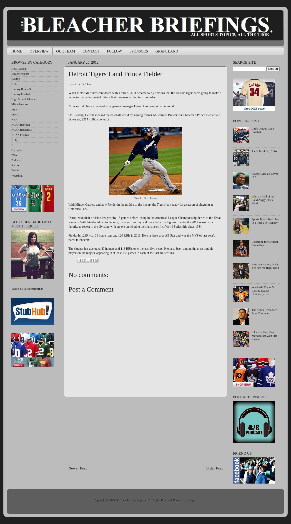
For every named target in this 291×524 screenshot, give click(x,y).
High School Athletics (24, 99)
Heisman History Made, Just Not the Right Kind (265, 266)
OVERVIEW (39, 51)
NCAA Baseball (20, 124)
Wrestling (17, 175)
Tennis (15, 170)
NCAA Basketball (21, 129)
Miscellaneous (19, 104)
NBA (14, 119)
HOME (16, 51)
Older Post (214, 468)
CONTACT (91, 51)
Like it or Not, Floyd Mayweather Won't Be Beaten (264, 336)
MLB (14, 109)
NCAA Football (20, 135)
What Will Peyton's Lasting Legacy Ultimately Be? (263, 291)
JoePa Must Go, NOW (264, 151)
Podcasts (16, 160)
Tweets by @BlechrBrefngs (27, 288)
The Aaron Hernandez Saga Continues (264, 311)
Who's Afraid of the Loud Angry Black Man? (263, 200)
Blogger (191, 500)
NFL (14, 140)
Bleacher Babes (20, 73)
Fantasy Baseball (21, 89)
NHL (14, 145)
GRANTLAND (167, 51)
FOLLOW (114, 51)
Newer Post (77, 468)
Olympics (17, 150)
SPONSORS (139, 51)
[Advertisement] (145, 431)
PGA (14, 155)
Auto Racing (18, 68)
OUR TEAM (65, 51)
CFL (14, 84)
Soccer (15, 165)
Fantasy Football (20, 94)
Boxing (15, 78)
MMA (15, 114)
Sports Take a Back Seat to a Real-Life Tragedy (265, 221)
